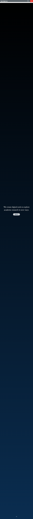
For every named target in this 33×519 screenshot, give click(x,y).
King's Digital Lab (4, 1)
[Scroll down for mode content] (16, 517)
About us (16, 214)
